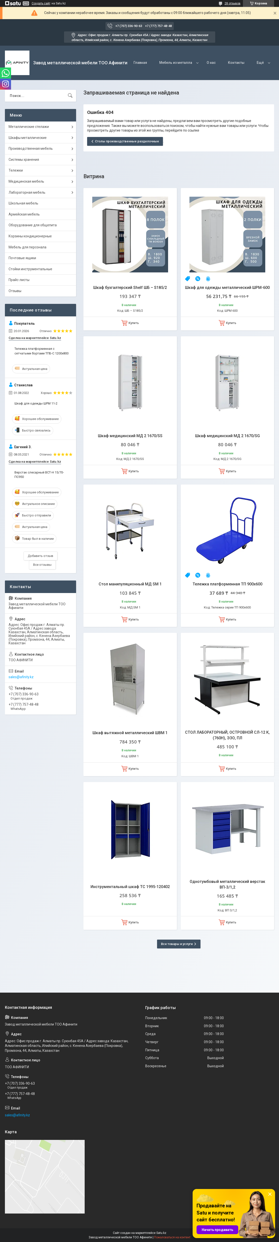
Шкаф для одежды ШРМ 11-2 (35, 403)
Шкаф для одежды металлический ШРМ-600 (227, 287)
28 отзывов (232, 3)
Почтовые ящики (22, 258)
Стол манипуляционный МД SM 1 (130, 584)
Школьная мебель (23, 203)
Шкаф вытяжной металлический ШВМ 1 (130, 732)
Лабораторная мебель (27, 192)
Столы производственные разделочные (127, 141)
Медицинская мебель (26, 181)
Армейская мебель (24, 214)
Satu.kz (161, 1233)
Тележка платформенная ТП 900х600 (227, 584)
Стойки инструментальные (30, 269)
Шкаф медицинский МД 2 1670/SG (227, 435)
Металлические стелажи (29, 127)
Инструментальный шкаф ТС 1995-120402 (130, 886)
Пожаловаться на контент (172, 1237)
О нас (211, 63)
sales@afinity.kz (21, 677)
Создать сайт (41, 3)
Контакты (236, 63)
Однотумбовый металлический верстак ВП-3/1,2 (227, 884)
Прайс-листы (19, 280)
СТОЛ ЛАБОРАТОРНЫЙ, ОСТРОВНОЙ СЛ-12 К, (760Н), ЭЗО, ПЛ (227, 735)
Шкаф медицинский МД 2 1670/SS (130, 435)
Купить (134, 323)
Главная (140, 63)
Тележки (16, 170)
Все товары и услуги (177, 944)
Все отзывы (42, 565)
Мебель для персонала (27, 247)
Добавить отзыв (40, 556)
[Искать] (70, 96)
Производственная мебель (31, 148)
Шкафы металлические (28, 138)
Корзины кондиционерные (30, 236)
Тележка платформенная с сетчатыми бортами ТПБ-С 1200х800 (41, 351)
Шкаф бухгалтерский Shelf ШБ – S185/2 (130, 287)
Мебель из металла (175, 63)
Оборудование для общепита (33, 225)
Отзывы (15, 291)
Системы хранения (24, 160)
